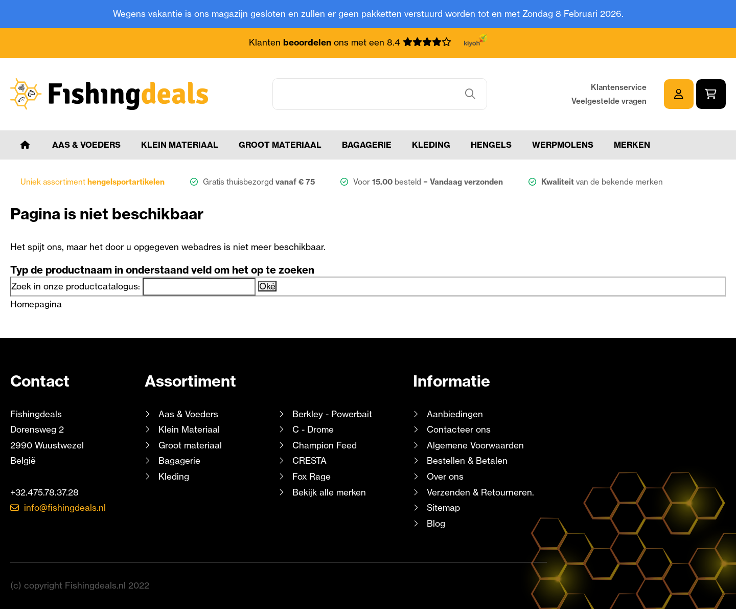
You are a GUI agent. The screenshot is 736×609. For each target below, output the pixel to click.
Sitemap (443, 507)
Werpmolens (562, 145)
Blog (434, 523)
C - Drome (313, 429)
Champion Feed (324, 445)
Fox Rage (311, 476)
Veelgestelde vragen (609, 101)
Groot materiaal (280, 145)
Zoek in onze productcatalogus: (75, 286)
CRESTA (309, 460)
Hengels (491, 145)
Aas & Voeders (86, 145)
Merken (632, 145)
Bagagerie (367, 145)
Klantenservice (619, 87)
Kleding (431, 145)
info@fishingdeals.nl (65, 507)
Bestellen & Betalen (467, 460)
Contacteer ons (459, 429)
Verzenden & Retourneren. (480, 492)
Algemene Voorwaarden (475, 445)
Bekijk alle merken (329, 492)
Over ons (445, 476)
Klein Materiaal (179, 145)
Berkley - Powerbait (332, 414)
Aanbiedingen (455, 414)
